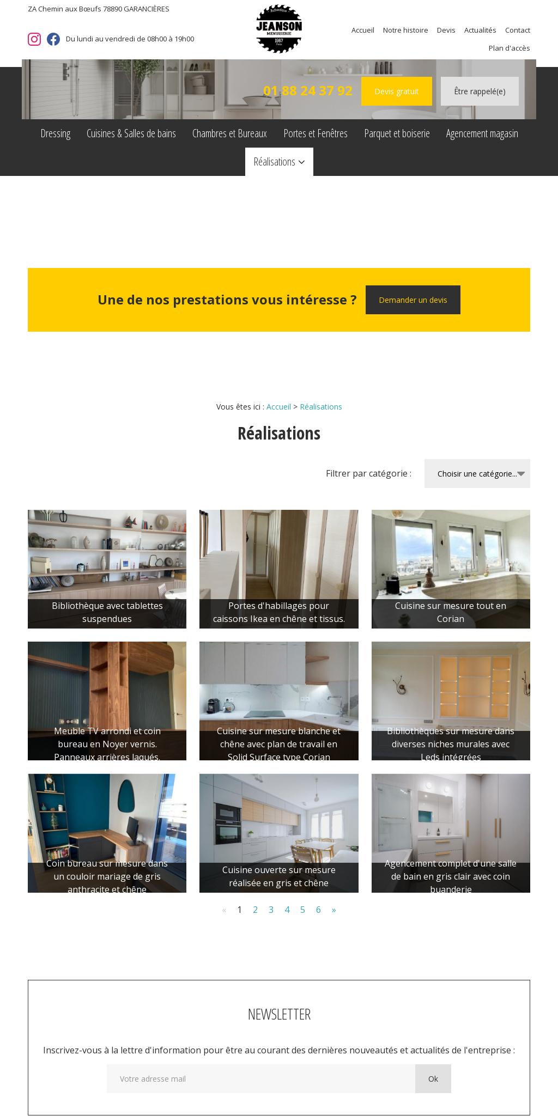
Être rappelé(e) (480, 91)
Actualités (480, 30)
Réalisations (274, 161)
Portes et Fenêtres (315, 133)
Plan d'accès (509, 48)
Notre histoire (405, 30)
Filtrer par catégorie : (368, 473)
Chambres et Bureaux (229, 133)
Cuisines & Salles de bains (131, 133)
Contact (517, 30)
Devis (446, 30)
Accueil (362, 30)
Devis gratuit (396, 91)
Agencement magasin (482, 133)
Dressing (55, 133)
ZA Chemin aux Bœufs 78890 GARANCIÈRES (98, 9)
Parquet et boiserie (397, 133)
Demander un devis (413, 300)
